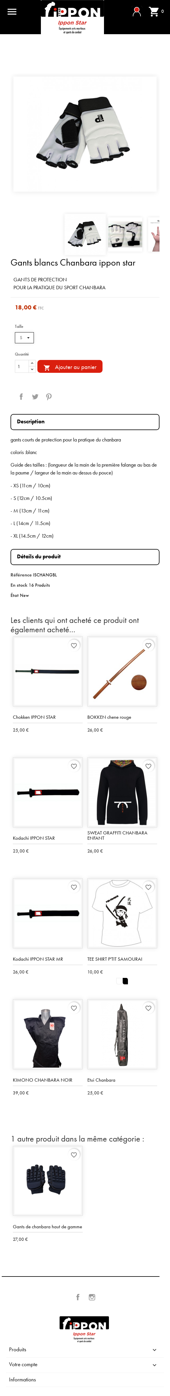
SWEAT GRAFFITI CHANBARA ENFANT (117, 835)
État (15, 595)
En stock (19, 585)
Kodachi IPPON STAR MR (38, 959)
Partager (21, 397)
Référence (21, 575)
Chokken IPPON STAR (34, 717)
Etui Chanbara (101, 1080)
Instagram (92, 1297)
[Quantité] (22, 366)
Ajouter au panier (70, 367)
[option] (85, 134)
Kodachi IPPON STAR (34, 838)
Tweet (35, 397)
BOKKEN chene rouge (109, 717)
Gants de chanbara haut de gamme (47, 1226)
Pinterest (49, 397)
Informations (22, 1379)
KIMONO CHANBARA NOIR (42, 1080)
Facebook (78, 1297)
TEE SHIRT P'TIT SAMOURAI (114, 959)
